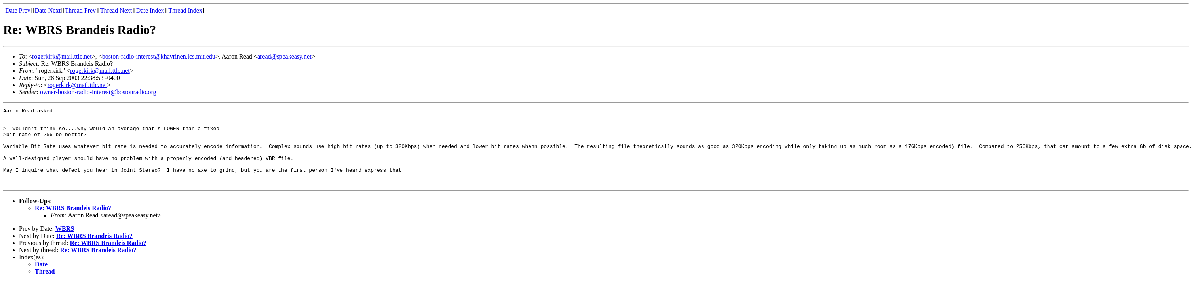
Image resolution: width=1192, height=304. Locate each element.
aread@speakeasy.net (284, 56)
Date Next (48, 10)
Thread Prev (80, 10)
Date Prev (17, 10)
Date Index (150, 10)
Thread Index (185, 10)
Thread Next (116, 10)
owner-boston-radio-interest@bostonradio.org (98, 92)
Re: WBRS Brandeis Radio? (73, 223)
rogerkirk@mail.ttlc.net (62, 56)
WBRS (64, 244)
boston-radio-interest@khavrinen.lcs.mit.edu (158, 56)
